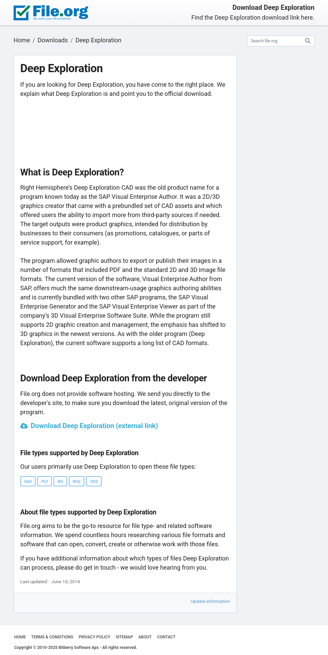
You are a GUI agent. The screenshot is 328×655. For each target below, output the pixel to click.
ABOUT (145, 637)
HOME (20, 637)
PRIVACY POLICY (94, 637)
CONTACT (166, 637)
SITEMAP (124, 637)
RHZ (77, 481)
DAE (28, 481)
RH (60, 481)
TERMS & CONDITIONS (52, 637)
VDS (94, 481)
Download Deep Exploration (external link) (94, 426)
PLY (44, 481)
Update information (210, 601)
